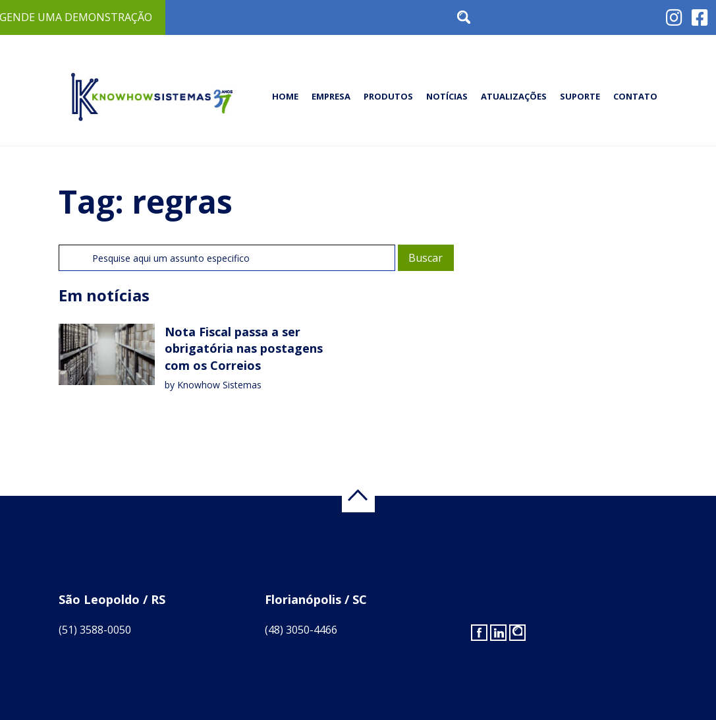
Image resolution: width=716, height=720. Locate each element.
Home (285, 96)
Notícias (447, 96)
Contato (635, 96)
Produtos (388, 96)
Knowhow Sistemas (219, 384)
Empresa (331, 96)
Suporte (580, 96)
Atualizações (514, 96)
